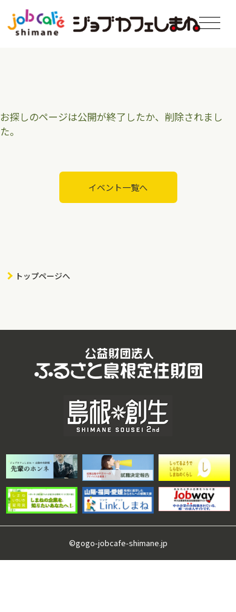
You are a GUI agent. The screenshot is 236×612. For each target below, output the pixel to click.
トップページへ (42, 276)
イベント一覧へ (118, 187)
